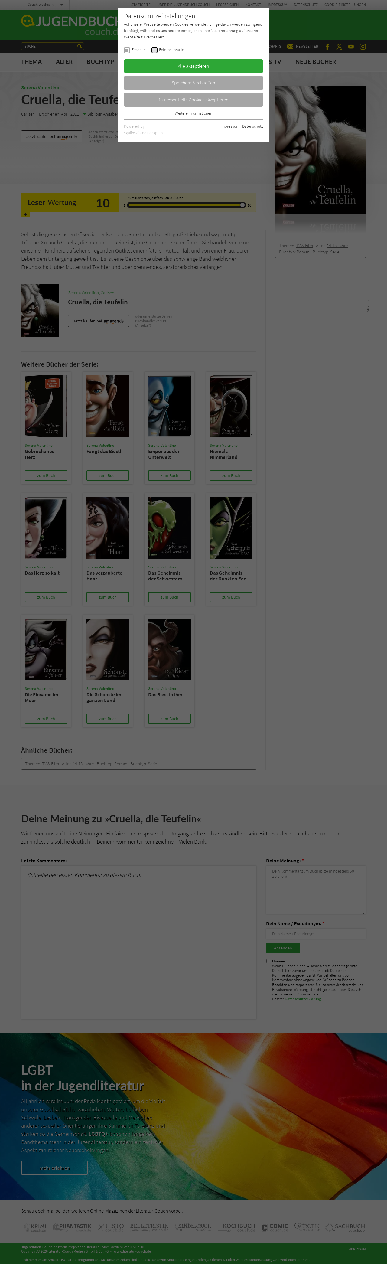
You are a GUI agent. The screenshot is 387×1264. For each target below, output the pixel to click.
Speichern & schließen (193, 83)
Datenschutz (252, 126)
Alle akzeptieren (193, 66)
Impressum (229, 126)
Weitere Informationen (193, 113)
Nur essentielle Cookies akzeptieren (194, 99)
